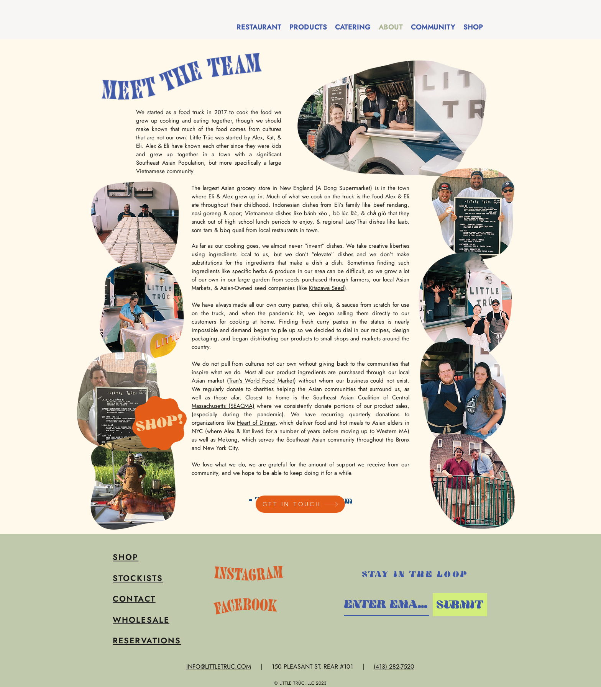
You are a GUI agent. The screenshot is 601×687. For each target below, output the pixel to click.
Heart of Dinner (256, 423)
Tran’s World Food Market (261, 380)
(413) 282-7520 (394, 666)
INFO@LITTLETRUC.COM (218, 666)
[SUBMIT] (460, 604)
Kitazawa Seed (326, 288)
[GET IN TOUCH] (300, 504)
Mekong (228, 439)
